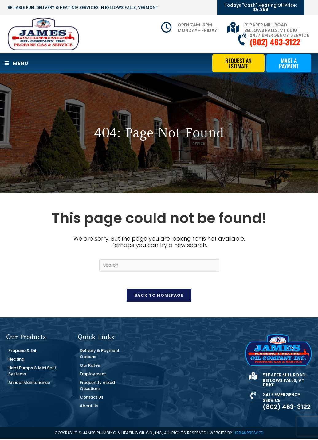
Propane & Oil (22, 352)
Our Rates (90, 366)
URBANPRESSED (248, 434)
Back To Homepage (159, 296)
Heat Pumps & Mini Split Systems (32, 372)
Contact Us (91, 398)
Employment (93, 375)
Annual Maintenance (29, 384)
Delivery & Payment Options (100, 355)
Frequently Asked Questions (97, 387)
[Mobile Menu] (17, 63)
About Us (89, 407)
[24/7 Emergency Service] (243, 39)
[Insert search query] (159, 265)
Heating (16, 360)
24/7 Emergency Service (279, 35)
